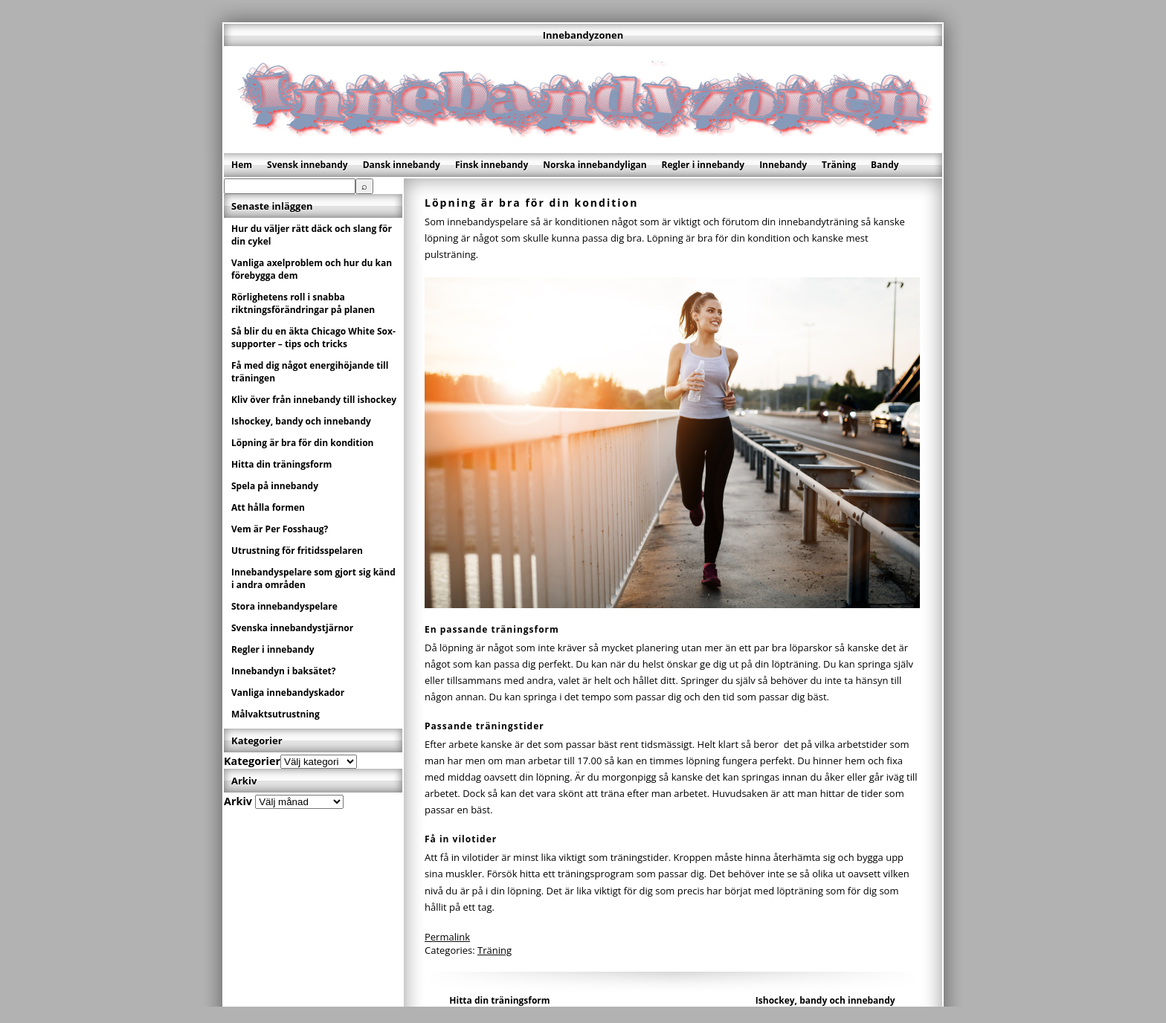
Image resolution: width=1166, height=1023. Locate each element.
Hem (241, 164)
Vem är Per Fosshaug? (279, 529)
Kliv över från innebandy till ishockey (313, 399)
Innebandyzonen (583, 35)
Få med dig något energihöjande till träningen (309, 371)
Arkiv (238, 801)
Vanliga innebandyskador (287, 692)
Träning (839, 164)
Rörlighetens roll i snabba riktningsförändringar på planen (303, 303)
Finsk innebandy (491, 164)
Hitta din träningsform (499, 1000)
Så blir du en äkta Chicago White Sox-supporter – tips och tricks (313, 337)
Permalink (447, 936)
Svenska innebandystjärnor (292, 628)
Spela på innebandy (274, 486)
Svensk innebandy (307, 164)
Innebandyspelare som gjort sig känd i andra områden (313, 578)
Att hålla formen (268, 507)
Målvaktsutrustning (275, 714)
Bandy (885, 164)
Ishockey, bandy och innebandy (825, 1000)
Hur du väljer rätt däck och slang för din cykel (311, 235)
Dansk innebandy (401, 164)
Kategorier (252, 761)
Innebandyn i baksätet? (283, 671)
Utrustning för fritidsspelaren (297, 550)
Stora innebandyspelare (284, 606)
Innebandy (783, 164)
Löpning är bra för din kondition (302, 442)
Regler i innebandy (703, 164)
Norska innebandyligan (594, 164)
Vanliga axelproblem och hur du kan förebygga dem (311, 269)
